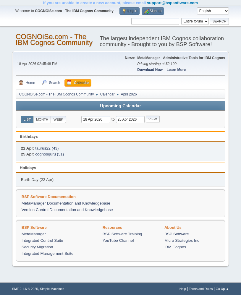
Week (58, 119)
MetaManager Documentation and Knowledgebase (66, 203)
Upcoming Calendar (120, 105)
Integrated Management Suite (48, 253)
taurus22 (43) (47, 148)
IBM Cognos (175, 247)
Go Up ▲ (222, 289)
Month (42, 119)
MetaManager (34, 234)
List (27, 119)
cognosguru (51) (49, 154)
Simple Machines (52, 289)
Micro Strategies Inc (181, 240)
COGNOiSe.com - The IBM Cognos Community (54, 39)
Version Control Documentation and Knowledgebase (67, 210)
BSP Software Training (122, 234)
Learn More (176, 70)
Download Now (150, 70)
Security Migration (37, 247)
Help (182, 289)
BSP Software (176, 234)
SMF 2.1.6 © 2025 (25, 289)
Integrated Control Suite (42, 240)
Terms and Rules (201, 289)
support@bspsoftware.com (172, 3)
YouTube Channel (118, 240)
